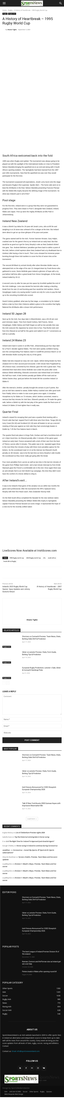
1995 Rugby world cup (16, 558)
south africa (52, 558)
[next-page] (7, 683)
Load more (32, 819)
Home (4, 10)
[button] (4, 3)
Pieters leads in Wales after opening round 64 (39, 972)
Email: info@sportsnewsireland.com (26, 1051)
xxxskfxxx (6, 850)
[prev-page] (3, 683)
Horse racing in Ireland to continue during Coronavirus (36, 846)
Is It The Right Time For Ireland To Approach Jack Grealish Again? (30, 841)
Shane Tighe (12, 29)
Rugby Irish (12, 14)
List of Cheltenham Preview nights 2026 (30, 832)
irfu (44, 558)
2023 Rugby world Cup (33, 558)
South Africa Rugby (9, 561)
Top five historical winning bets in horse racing (31, 837)
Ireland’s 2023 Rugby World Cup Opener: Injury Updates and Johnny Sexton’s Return (16, 589)
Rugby (10, 10)
